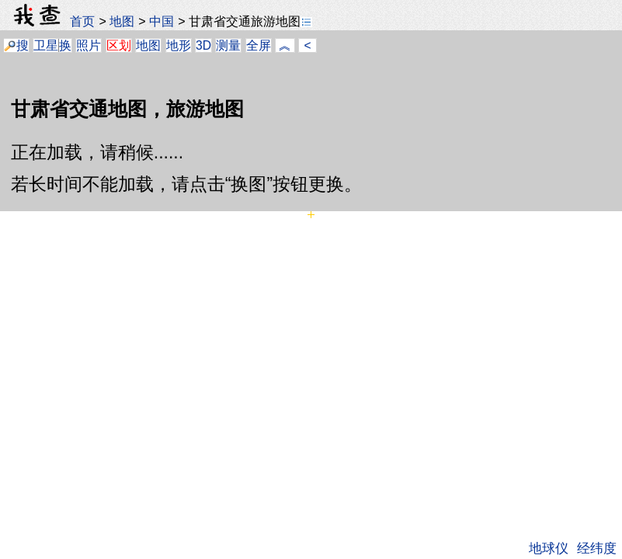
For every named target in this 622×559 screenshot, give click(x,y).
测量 (228, 45)
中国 (161, 21)
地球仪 (548, 548)
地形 (178, 45)
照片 (88, 45)
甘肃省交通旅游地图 (250, 21)
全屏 (258, 45)
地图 (121, 21)
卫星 (45, 45)
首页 (82, 21)
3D (203, 45)
